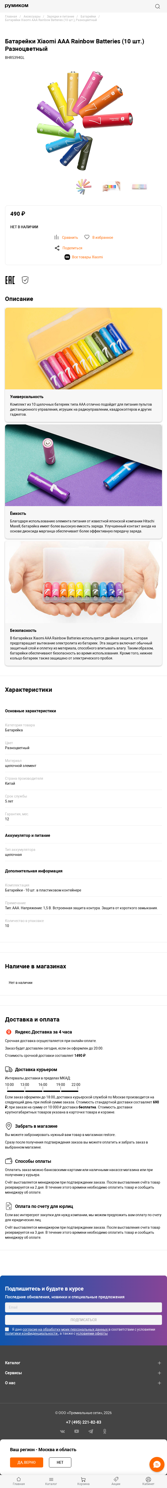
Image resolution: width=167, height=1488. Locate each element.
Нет (60, 1462)
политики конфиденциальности (31, 1333)
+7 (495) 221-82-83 (83, 1422)
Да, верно (27, 1462)
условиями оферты (92, 1333)
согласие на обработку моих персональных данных (65, 1329)
